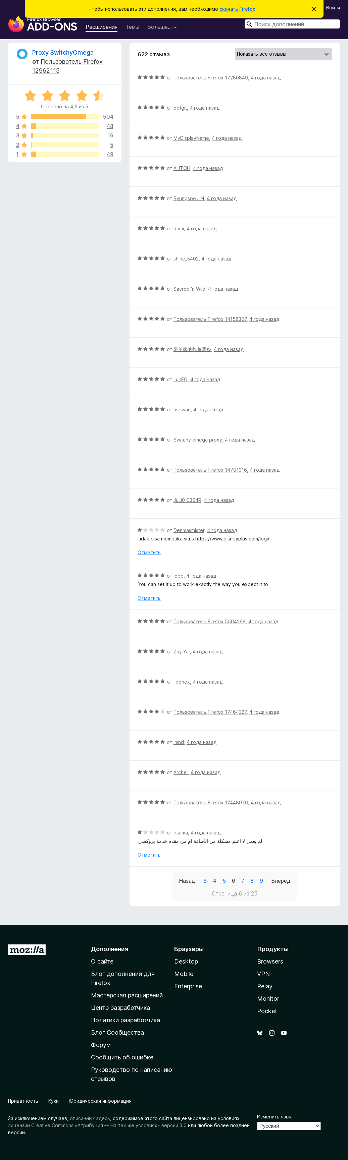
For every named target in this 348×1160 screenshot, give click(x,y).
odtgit (180, 108)
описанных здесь (90, 1118)
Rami (178, 228)
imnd (178, 742)
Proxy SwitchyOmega (63, 52)
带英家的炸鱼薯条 (192, 349)
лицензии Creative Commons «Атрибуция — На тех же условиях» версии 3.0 (97, 1125)
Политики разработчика (125, 1020)
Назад (187, 880)
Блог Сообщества (117, 1032)
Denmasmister (188, 530)
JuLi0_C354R (187, 500)
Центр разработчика (120, 1007)
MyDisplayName (191, 138)
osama (180, 832)
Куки (53, 1101)
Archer (180, 772)
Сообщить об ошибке (122, 1057)
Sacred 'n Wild (189, 289)
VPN (263, 973)
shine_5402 (186, 259)
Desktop (186, 961)
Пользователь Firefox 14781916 (210, 470)
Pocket (267, 1010)
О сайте (102, 961)
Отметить (149, 552)
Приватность (23, 1101)
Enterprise (188, 986)
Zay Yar (181, 651)
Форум (101, 1044)
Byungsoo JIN (188, 198)
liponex (181, 682)
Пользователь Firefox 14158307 (210, 319)
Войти (333, 7)
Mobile (183, 973)
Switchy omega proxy (197, 440)
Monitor (268, 998)
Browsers (270, 961)
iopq (178, 576)
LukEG (180, 379)
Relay (264, 986)
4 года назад (266, 77)
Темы (132, 26)
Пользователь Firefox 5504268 (209, 621)
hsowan (182, 409)
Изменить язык (274, 1116)
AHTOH (181, 168)
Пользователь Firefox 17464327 (210, 712)
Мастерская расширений (127, 995)
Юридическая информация (100, 1101)
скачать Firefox (237, 9)
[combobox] (292, 23)
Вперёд (281, 880)
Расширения (101, 26)
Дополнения (109, 948)
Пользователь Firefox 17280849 (210, 77)
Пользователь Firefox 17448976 (210, 802)
